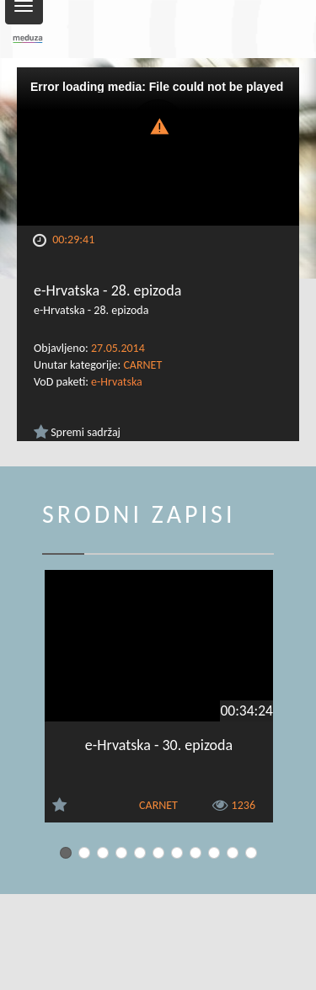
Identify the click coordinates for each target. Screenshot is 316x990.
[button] (158, 125)
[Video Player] (158, 146)
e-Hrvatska (116, 382)
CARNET (142, 365)
